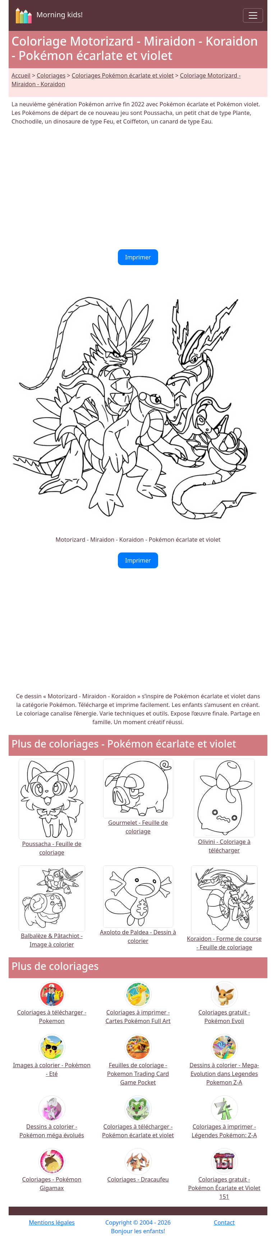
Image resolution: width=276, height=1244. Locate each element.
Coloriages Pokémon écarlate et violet (123, 75)
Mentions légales (52, 1222)
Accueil (21, 75)
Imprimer (138, 257)
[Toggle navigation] (253, 15)
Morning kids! (48, 15)
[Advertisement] (138, 187)
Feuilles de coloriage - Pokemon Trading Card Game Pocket (138, 1064)
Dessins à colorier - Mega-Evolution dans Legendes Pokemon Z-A (224, 1064)
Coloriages (51, 75)
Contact (224, 1222)
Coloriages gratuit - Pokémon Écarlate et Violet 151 (224, 1179)
